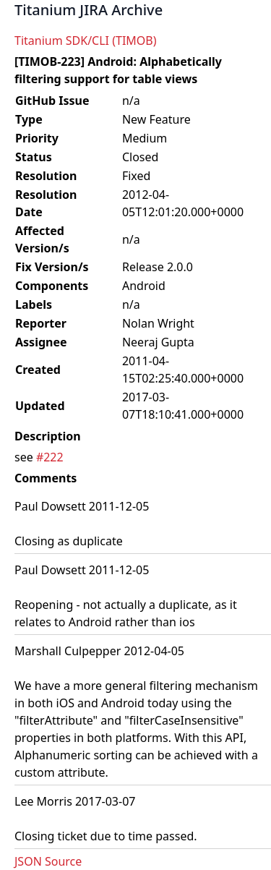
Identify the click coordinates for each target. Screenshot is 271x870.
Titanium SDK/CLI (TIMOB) (85, 40)
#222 (50, 457)
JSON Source (48, 861)
